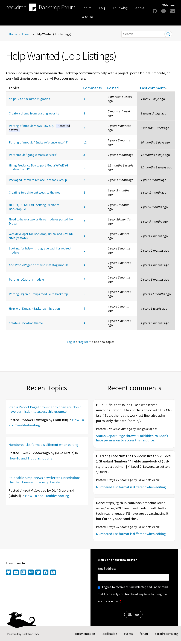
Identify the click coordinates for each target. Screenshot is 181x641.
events (128, 634)
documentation (84, 634)
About (140, 7)
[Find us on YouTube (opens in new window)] (16, 573)
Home (13, 34)
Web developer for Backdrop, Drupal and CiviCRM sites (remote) (41, 236)
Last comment (153, 87)
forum (144, 634)
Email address (107, 569)
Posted (113, 87)
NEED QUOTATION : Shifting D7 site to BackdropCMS (34, 207)
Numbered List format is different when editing (43, 444)
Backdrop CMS (30, 634)
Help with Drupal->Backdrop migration (34, 308)
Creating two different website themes (34, 192)
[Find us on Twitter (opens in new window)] (38, 573)
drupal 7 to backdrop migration (29, 99)
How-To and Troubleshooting (30, 458)
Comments (92, 87)
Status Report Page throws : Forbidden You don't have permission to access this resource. (44, 409)
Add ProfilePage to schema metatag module (38, 265)
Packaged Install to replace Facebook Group (38, 180)
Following (120, 7)
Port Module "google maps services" (33, 155)
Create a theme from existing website (34, 113)
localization (109, 634)
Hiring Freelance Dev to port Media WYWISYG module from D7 (38, 167)
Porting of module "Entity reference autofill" (38, 142)
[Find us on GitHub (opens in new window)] (9, 573)
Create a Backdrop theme (26, 323)
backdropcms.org (166, 634)
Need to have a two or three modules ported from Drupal (42, 221)
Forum (86, 7)
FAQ (102, 7)
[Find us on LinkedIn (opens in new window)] (23, 573)
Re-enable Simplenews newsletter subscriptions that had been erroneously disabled (44, 479)
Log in (71, 342)
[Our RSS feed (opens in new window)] (52, 573)
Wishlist (87, 16)
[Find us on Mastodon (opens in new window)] (30, 573)
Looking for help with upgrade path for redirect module (40, 250)
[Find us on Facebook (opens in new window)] (45, 573)
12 (85, 142)
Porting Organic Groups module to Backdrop (38, 294)
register (84, 342)
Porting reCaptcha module (26, 279)
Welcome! (168, 5)
